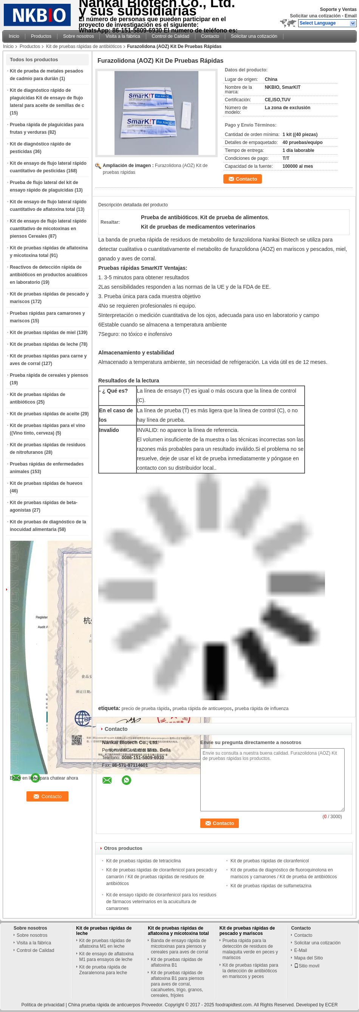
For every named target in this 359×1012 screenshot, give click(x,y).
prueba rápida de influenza (261, 708)
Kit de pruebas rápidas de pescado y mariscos (247, 930)
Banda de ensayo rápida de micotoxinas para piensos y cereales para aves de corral (179, 946)
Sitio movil (306, 966)
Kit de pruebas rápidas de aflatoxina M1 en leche (105, 943)
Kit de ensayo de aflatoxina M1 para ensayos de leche (106, 956)
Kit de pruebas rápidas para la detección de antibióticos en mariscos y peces (250, 970)
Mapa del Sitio (308, 958)
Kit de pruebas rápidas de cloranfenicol (270, 860)
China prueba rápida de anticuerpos (104, 1004)
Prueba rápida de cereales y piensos (49, 375)
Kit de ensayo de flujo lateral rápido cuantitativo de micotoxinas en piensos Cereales (48, 228)
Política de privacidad (42, 1004)
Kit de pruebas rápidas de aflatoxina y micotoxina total (178, 930)
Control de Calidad (170, 36)
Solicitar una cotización (315, 16)
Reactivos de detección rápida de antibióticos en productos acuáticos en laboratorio (48, 275)
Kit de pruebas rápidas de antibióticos (84, 46)
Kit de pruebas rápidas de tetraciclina (143, 860)
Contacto (210, 36)
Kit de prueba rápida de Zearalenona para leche (103, 969)
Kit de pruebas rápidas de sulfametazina (271, 885)
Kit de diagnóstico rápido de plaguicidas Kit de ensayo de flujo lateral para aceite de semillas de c (47, 98)
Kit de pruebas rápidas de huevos (46, 483)
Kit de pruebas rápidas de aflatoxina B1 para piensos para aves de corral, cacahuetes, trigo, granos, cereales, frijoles (177, 984)
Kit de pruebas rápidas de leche (44, 344)
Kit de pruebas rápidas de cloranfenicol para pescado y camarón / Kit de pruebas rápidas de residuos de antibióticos (161, 876)
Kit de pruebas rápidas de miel (43, 332)
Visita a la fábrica (122, 36)
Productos (41, 36)
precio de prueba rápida (146, 708)
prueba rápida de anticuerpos (202, 708)
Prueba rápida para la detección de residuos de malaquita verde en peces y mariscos (250, 949)
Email (351, 16)
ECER (331, 1004)
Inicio (14, 36)
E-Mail (300, 950)
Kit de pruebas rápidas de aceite (44, 413)
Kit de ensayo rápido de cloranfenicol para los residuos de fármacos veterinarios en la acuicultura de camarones (161, 901)
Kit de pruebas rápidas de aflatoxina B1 (177, 962)
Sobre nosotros (78, 36)
